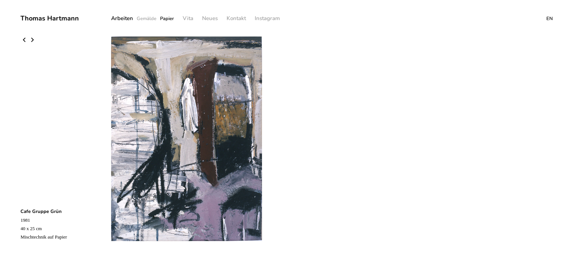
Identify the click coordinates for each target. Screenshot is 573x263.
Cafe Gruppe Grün (41, 211)
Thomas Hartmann (49, 18)
